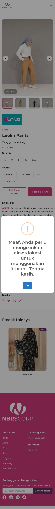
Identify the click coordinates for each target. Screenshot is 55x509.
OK (27, 285)
